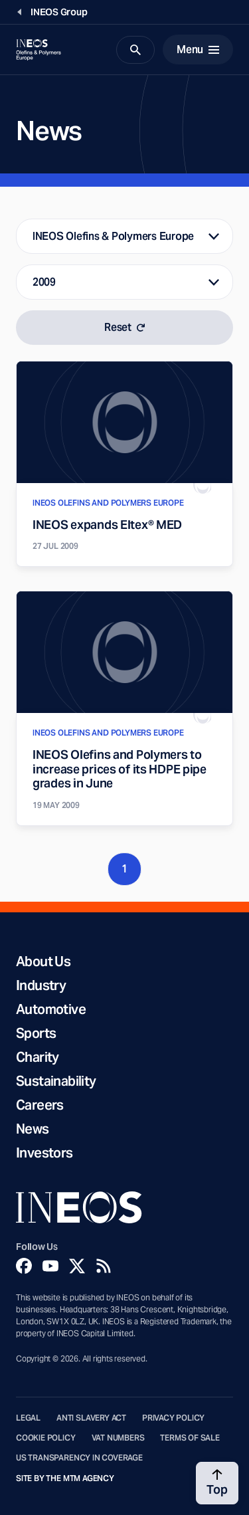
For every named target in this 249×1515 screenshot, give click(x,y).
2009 (44, 282)
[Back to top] (217, 1483)
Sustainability (56, 1081)
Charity (37, 1057)
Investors (44, 1153)
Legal (28, 1418)
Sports (36, 1033)
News (32, 1129)
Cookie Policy (46, 1438)
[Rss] (104, 1266)
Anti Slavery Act (91, 1418)
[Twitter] (77, 1266)
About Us (43, 961)
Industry (41, 985)
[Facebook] (24, 1266)
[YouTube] (50, 1266)
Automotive (51, 1009)
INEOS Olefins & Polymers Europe (113, 236)
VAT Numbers (118, 1438)
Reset (124, 327)
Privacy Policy (173, 1418)
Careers (40, 1105)
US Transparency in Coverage (79, 1458)
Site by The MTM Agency (65, 1478)
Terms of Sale (190, 1438)
